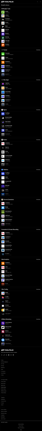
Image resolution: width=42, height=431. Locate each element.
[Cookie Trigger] (21, 429)
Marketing (2, 367)
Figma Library (3, 383)
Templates (3, 397)
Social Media (3, 373)
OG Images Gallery (4, 379)
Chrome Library (3, 392)
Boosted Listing (3, 413)
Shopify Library (3, 387)
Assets (2, 404)
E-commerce (3, 371)
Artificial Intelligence (4, 361)
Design (2, 360)
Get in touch (3, 418)
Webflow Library (3, 390)
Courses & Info (3, 401)
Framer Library (3, 381)
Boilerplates (3, 399)
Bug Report (3, 416)
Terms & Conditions (21, 427)
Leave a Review (3, 409)
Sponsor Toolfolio (4, 411)
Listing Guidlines (21, 424)
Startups (2, 365)
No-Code (2, 363)
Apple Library (3, 385)
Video (2, 369)
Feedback (2, 415)
